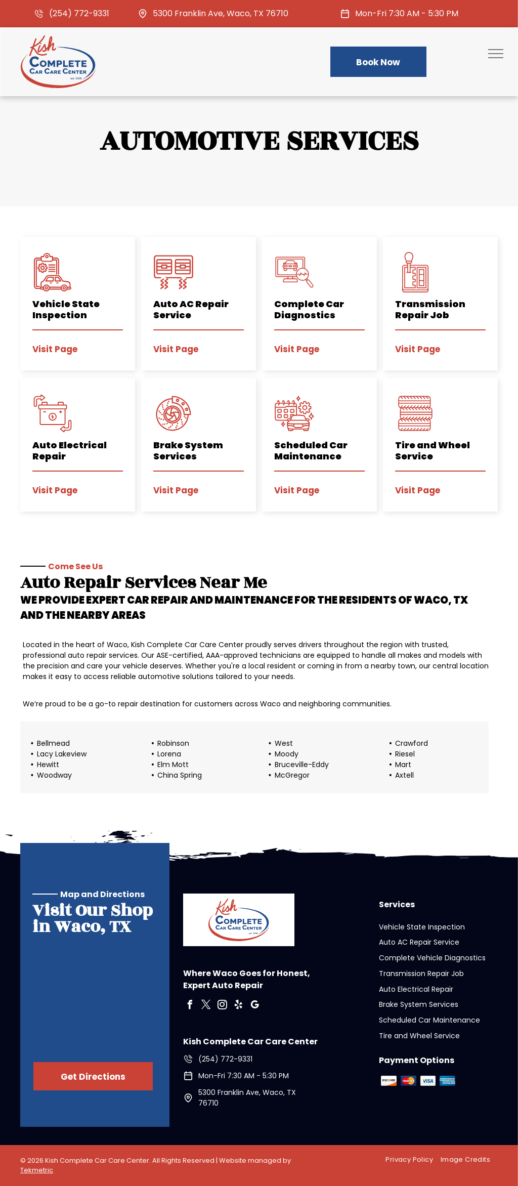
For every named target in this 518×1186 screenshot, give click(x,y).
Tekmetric (36, 1170)
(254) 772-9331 (79, 13)
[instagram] (222, 1006)
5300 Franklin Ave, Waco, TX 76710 (220, 13)
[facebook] (190, 1006)
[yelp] (239, 1006)
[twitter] (206, 1006)
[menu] (496, 53)
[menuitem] (412, 1160)
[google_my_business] (255, 1006)
